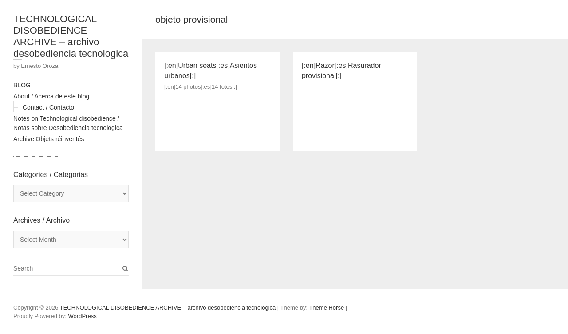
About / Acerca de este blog (51, 96)
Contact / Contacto (48, 107)
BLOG (22, 85)
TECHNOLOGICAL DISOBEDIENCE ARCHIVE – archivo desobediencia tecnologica (70, 36)
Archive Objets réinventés (48, 138)
